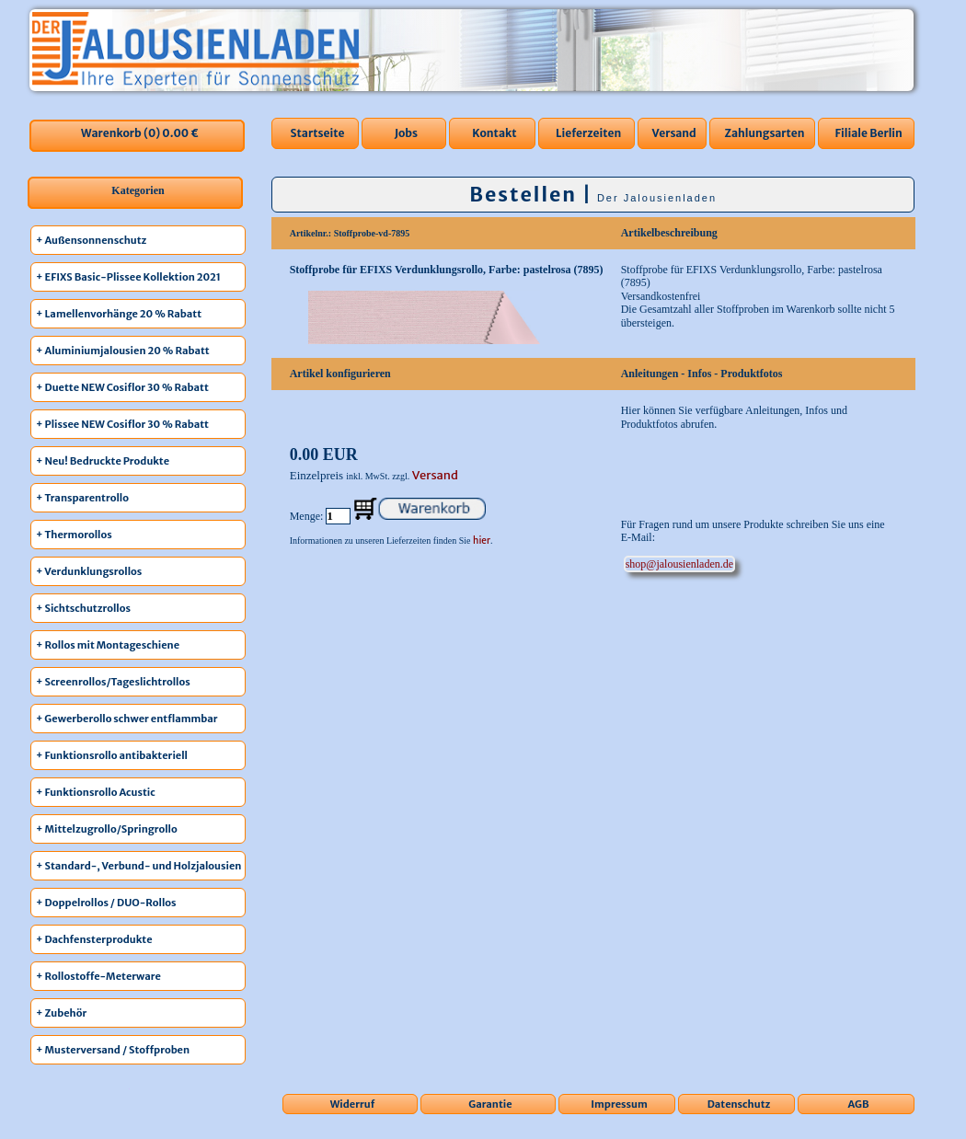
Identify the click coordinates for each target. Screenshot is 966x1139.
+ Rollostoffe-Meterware (98, 976)
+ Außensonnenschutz (91, 240)
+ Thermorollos (74, 534)
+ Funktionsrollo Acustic (95, 792)
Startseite (317, 133)
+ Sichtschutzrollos (83, 608)
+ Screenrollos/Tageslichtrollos (113, 681)
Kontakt (494, 133)
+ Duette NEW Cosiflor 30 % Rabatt (122, 387)
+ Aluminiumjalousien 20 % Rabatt (123, 350)
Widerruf (352, 1104)
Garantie (490, 1104)
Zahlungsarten (764, 133)
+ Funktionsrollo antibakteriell (112, 755)
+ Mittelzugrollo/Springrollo (107, 829)
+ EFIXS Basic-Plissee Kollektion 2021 (128, 276)
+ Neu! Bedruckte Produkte (102, 460)
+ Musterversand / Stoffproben (113, 1049)
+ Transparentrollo (82, 497)
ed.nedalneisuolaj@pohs (679, 564)
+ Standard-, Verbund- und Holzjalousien (138, 865)
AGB (858, 1104)
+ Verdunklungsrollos (89, 571)
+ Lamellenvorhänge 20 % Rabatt (118, 313)
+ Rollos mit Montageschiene (107, 645)
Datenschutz (739, 1104)
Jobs (406, 133)
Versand (674, 133)
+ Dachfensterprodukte (94, 939)
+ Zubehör (61, 1013)
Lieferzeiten (588, 133)
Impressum (619, 1104)
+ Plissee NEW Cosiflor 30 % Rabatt (122, 424)
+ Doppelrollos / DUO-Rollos (106, 902)
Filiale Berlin (868, 133)
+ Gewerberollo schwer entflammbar (127, 718)
